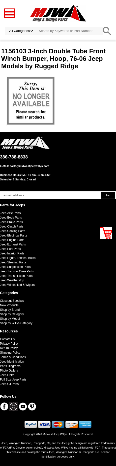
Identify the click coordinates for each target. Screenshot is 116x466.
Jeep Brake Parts (11, 222)
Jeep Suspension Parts (15, 267)
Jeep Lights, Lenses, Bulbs (17, 258)
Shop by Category (12, 314)
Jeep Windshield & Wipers (17, 285)
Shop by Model (10, 318)
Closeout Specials (12, 301)
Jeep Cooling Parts (12, 231)
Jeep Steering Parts (13, 262)
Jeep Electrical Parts (13, 235)
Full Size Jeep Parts (13, 379)
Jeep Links (7, 375)
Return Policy (9, 348)
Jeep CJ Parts (9, 384)
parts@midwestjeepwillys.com (29, 165)
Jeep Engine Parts (12, 240)
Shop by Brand (10, 309)
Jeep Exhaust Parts (13, 244)
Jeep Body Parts (11, 217)
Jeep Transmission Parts (16, 276)
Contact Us (7, 339)
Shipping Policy (10, 352)
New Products (9, 305)
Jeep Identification (12, 361)
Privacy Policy (9, 343)
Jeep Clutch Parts (12, 226)
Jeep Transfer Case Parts (17, 271)
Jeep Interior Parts (12, 253)
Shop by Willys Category (16, 323)
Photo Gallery (9, 370)
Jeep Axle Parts (10, 213)
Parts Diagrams (10, 366)
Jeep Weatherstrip (12, 280)
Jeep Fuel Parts (10, 249)
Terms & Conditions (13, 357)
